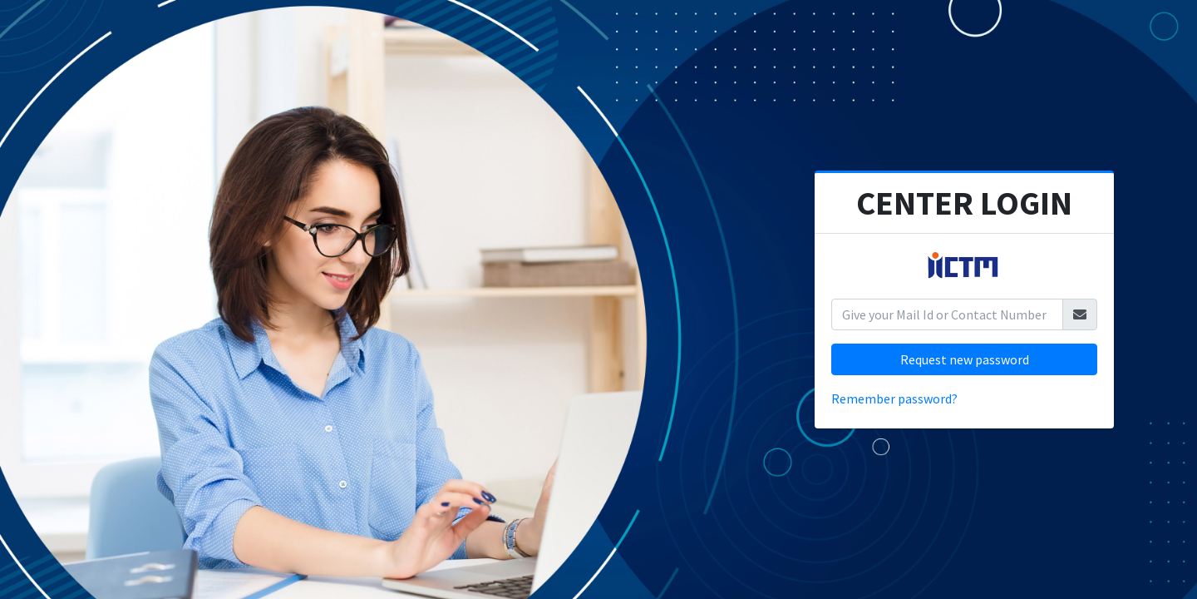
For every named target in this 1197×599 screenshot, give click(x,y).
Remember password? (894, 398)
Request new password (964, 359)
